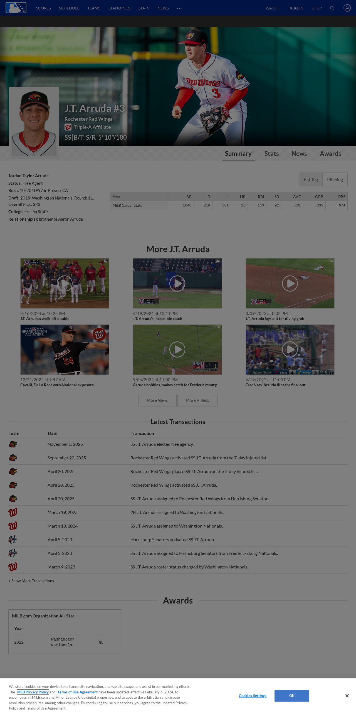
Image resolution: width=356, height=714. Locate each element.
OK (292, 695)
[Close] (347, 696)
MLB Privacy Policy (33, 692)
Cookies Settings (253, 695)
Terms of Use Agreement (78, 692)
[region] (178, 696)
